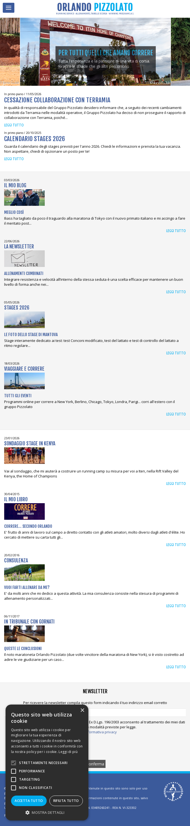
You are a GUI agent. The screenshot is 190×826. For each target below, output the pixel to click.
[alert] (47, 762)
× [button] (82, 710)
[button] (47, 812)
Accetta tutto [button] (29, 800)
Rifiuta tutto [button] (66, 800)
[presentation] (95, 747)
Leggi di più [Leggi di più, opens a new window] (68, 751)
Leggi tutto (14, 125)
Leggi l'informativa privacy (95, 731)
